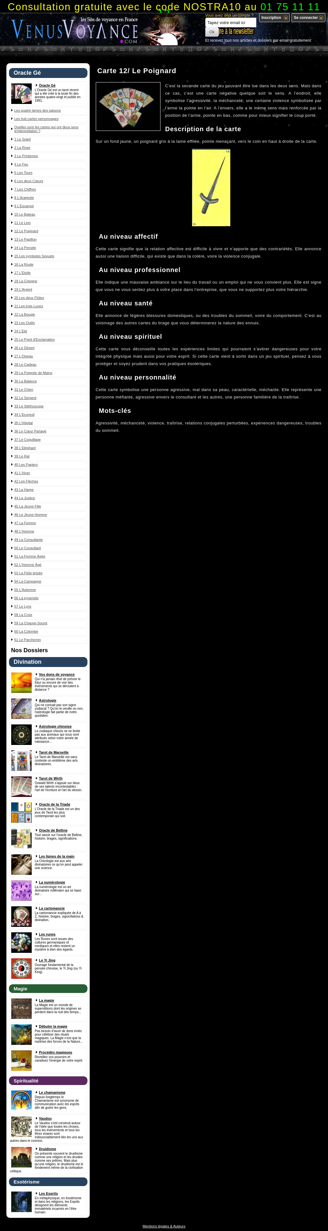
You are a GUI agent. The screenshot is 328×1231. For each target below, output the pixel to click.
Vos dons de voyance (57, 674)
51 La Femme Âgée (29, 556)
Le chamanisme (52, 1092)
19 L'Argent (23, 289)
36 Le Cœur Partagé (30, 431)
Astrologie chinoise (55, 726)
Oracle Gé (47, 85)
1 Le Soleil (22, 139)
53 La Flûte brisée (28, 573)
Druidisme (47, 1149)
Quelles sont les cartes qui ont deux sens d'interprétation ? (46, 129)
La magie (46, 1000)
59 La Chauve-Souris (30, 623)
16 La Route (24, 264)
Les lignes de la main (57, 856)
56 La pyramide (26, 598)
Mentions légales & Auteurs (164, 1226)
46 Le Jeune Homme (30, 515)
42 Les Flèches (26, 481)
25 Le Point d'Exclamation (34, 339)
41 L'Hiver (22, 473)
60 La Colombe (26, 631)
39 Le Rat (22, 456)
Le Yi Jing (47, 960)
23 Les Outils (24, 323)
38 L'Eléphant (25, 448)
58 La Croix (23, 615)
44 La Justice (24, 498)
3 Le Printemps (26, 156)
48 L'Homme (24, 531)
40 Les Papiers (26, 464)
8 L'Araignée (24, 198)
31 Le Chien (23, 389)
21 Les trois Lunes (28, 306)
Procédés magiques (55, 1052)
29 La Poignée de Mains (33, 373)
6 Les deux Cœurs (28, 181)
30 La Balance (25, 381)
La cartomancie (52, 908)
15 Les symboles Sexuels (34, 256)
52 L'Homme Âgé (28, 565)
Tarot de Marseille (54, 752)
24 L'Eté (20, 331)
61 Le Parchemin (27, 640)
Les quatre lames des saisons (37, 110)
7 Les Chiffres (25, 189)
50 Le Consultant (27, 548)
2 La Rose (22, 148)
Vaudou (45, 1118)
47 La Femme (25, 523)
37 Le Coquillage (27, 439)
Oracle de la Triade (54, 804)
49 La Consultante (28, 540)
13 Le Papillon (25, 239)
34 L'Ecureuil (24, 414)
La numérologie (52, 882)
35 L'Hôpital (23, 423)
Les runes (47, 934)
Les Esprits (48, 1193)
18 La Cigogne (25, 281)
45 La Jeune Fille (27, 506)
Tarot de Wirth (51, 778)
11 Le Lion (22, 223)
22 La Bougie (24, 314)
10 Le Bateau (24, 214)
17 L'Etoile (22, 273)
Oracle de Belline (53, 830)
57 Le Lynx (22, 606)
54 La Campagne (27, 581)
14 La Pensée (25, 248)
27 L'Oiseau (23, 356)
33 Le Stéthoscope (29, 406)
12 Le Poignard (26, 231)
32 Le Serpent (25, 398)
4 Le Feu (21, 164)
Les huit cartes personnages (36, 119)
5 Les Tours (23, 173)
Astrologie (47, 700)
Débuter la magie (53, 1026)
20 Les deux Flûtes (29, 298)
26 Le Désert (24, 348)
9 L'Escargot (24, 206)
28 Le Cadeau (25, 364)
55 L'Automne (25, 590)
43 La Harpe (24, 490)
